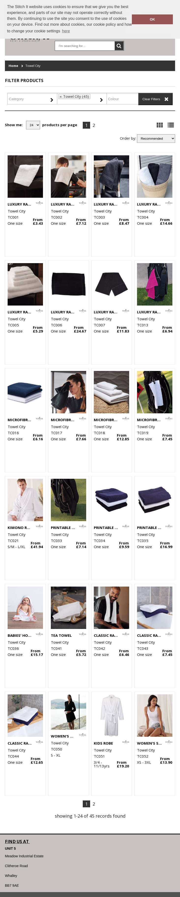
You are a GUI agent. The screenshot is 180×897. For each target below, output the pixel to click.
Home (13, 65)
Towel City (33, 65)
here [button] (66, 31)
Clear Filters (151, 99)
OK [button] (152, 19)
